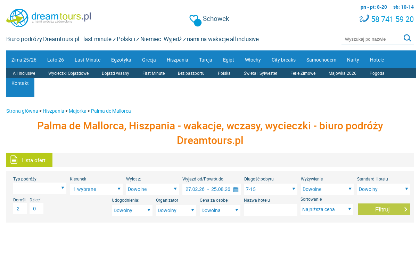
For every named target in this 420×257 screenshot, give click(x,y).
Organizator (167, 200)
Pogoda (377, 73)
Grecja (149, 59)
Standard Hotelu (372, 179)
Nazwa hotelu (257, 200)
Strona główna (22, 110)
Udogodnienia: (125, 200)
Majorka (78, 110)
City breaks (284, 59)
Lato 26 (55, 59)
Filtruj (382, 209)
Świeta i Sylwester (260, 73)
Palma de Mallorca (111, 110)
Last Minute (87, 59)
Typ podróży (24, 179)
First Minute (153, 73)
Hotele (377, 59)
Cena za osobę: (214, 200)
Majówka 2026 (342, 73)
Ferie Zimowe (302, 73)
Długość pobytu (259, 179)
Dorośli (19, 199)
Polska (224, 73)
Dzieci (35, 199)
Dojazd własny (115, 73)
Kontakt (20, 83)
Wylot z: (133, 179)
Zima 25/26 (23, 59)
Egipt (228, 59)
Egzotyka (121, 59)
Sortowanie (311, 199)
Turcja (205, 59)
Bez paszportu (191, 73)
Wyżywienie (312, 179)
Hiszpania (177, 59)
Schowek (209, 18)
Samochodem (321, 59)
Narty (353, 59)
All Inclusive (24, 73)
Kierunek (78, 179)
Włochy (253, 59)
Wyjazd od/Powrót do (202, 179)
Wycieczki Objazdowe (68, 73)
